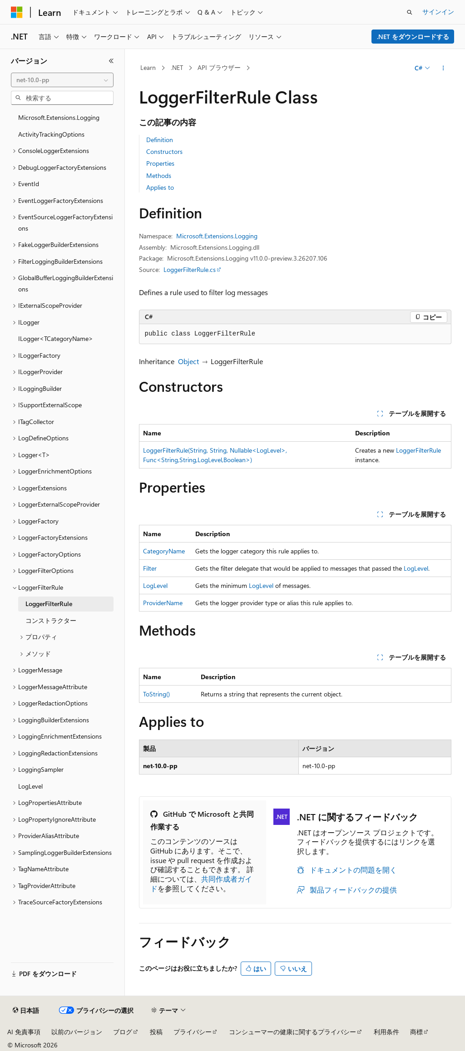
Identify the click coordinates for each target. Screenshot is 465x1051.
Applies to (160, 187)
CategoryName (164, 551)
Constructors (164, 151)
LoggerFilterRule (418, 450)
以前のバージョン (76, 1031)
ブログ (122, 1031)
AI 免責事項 (23, 1031)
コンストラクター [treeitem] (50, 620)
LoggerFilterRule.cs (189, 269)
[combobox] (62, 80)
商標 (416, 1031)
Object (188, 361)
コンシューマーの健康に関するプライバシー (292, 1031)
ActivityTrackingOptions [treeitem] (51, 134)
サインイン (438, 11)
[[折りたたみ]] (111, 61)
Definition (159, 139)
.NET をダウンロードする (413, 36)
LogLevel (416, 568)
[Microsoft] (17, 12)
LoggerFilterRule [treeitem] (48, 603)
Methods (158, 175)
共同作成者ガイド (201, 883)
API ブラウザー (219, 67)
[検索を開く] (410, 12)
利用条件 (386, 1031)
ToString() (156, 694)
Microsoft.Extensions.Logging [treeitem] (58, 117)
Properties (160, 163)
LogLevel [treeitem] (30, 786)
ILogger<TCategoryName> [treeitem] (55, 338)
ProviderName (163, 602)
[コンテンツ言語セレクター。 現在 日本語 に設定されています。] (26, 1010)
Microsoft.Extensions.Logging (216, 236)
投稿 (156, 1031)
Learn (148, 67)
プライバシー (192, 1031)
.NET (177, 67)
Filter (150, 568)
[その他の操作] (443, 68)
